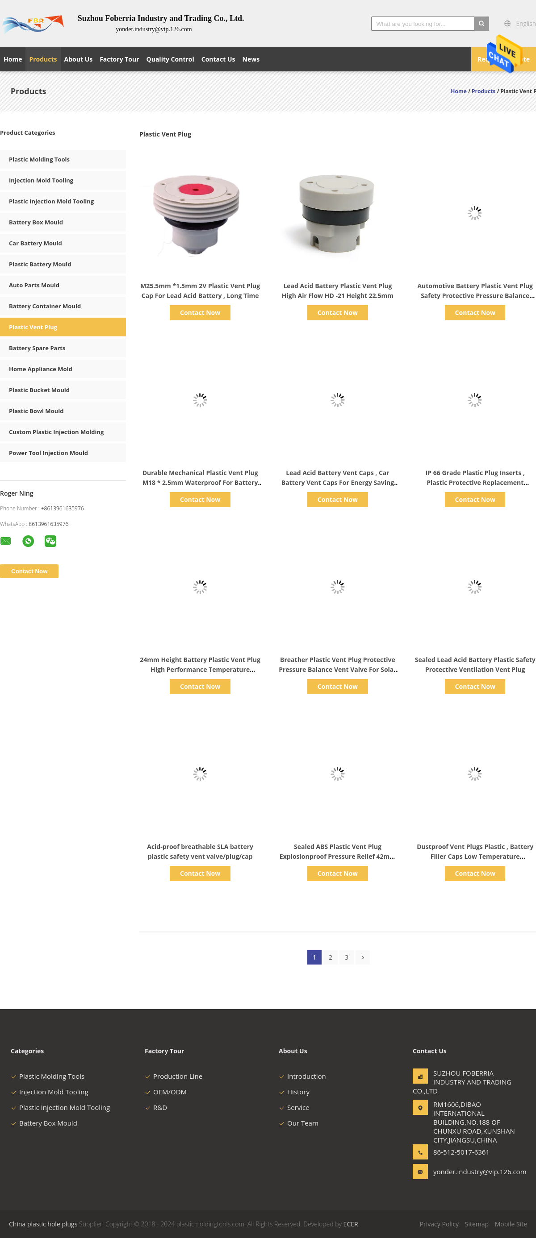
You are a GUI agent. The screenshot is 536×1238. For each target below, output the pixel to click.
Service (294, 1107)
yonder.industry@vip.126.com (461, 1171)
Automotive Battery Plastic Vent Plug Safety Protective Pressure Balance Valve (475, 296)
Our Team (298, 1122)
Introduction (302, 1076)
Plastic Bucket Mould (39, 390)
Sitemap (477, 1224)
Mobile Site (511, 1224)
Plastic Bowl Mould (36, 411)
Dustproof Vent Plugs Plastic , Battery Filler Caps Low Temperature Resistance (475, 856)
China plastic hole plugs (43, 1224)
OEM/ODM (166, 1091)
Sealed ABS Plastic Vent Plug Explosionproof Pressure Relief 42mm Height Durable (338, 856)
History (294, 1091)
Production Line (173, 1076)
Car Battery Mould (35, 243)
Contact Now (200, 312)
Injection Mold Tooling (41, 180)
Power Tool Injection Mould (48, 453)
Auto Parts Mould (34, 285)
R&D (156, 1107)
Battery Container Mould (45, 306)
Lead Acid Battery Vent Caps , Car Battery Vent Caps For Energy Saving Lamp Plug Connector (337, 482)
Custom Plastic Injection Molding (56, 432)
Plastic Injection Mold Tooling (51, 201)
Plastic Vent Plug (33, 327)
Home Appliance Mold (40, 369)
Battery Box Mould (36, 222)
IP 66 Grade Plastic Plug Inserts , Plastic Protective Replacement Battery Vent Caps (475, 482)
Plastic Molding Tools (39, 159)
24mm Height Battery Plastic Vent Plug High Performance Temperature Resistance (200, 669)
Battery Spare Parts (37, 348)
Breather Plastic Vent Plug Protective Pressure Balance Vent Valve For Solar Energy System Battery (338, 669)
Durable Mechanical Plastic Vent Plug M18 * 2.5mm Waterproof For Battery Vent (200, 482)
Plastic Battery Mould (40, 264)
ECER (350, 1224)
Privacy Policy (439, 1224)
